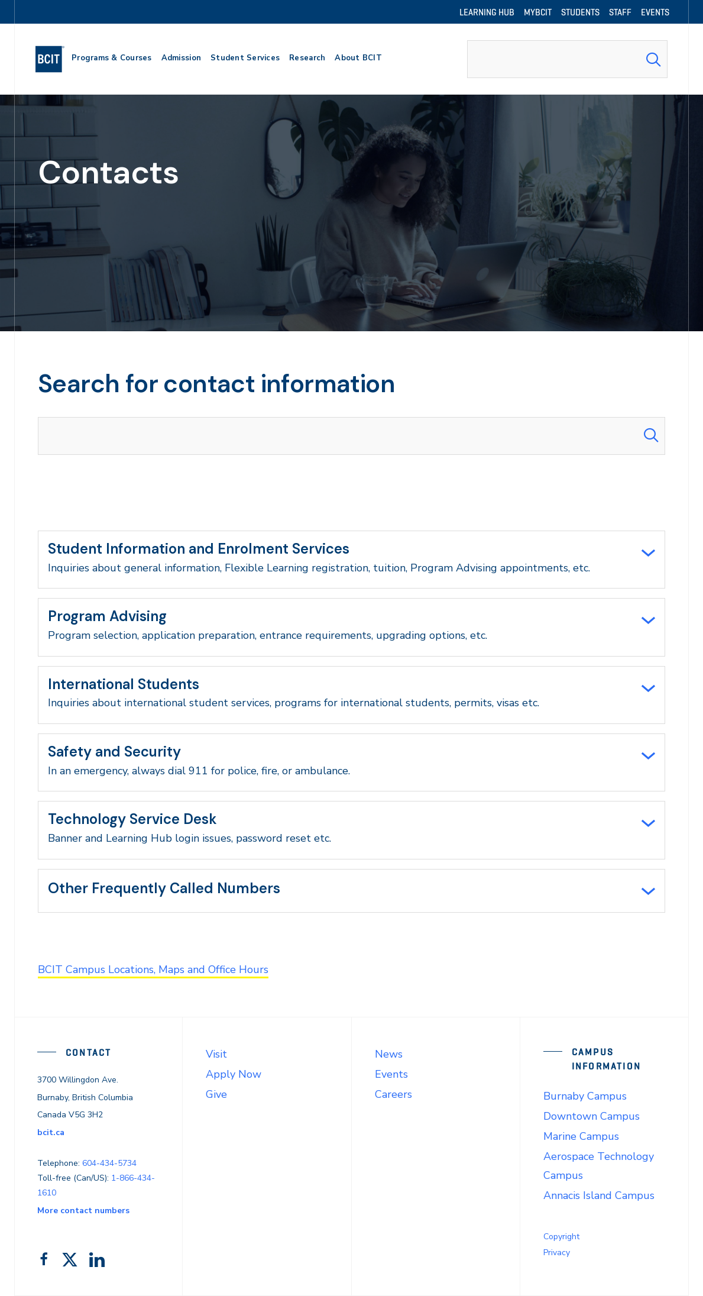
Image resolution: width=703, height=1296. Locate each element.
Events (391, 1074)
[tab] (351, 560)
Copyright (561, 1236)
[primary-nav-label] (112, 59)
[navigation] (54, 59)
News (389, 1054)
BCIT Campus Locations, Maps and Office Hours (153, 969)
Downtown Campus (591, 1116)
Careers (393, 1094)
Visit (216, 1054)
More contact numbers (83, 1210)
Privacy (556, 1252)
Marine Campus (581, 1136)
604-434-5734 (109, 1163)
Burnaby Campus (585, 1096)
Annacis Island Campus (599, 1195)
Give (216, 1094)
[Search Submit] (653, 59)
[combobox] (567, 59)
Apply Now (233, 1074)
